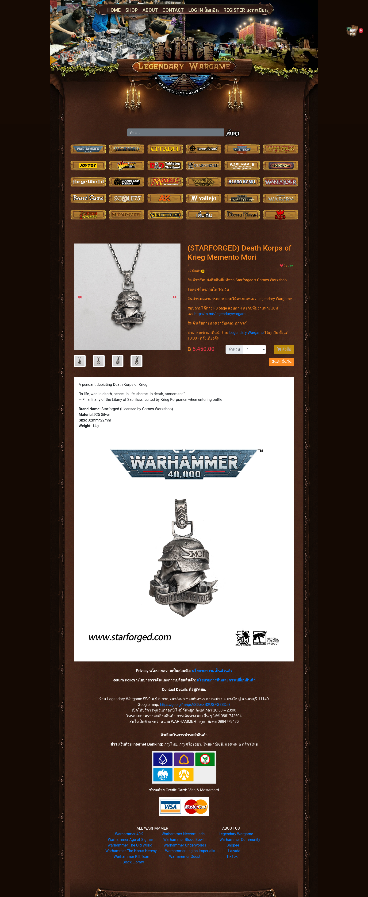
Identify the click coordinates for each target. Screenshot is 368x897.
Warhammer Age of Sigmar (130, 839)
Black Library (133, 862)
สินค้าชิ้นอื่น (281, 362)
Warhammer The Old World (129, 845)
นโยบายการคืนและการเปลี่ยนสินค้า (226, 680)
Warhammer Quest (184, 856)
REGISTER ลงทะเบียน (245, 10)
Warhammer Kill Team (132, 856)
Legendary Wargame (246, 332)
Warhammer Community (239, 839)
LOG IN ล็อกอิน (203, 10)
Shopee (233, 845)
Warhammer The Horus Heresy (131, 851)
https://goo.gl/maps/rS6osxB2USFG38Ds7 (195, 705)
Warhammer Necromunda (183, 834)
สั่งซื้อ (284, 349)
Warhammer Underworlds (185, 845)
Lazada (234, 851)
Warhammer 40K (129, 834)
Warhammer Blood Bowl (183, 839)
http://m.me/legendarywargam (219, 314)
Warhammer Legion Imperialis (190, 851)
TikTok (232, 856)
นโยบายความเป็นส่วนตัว (212, 671)
